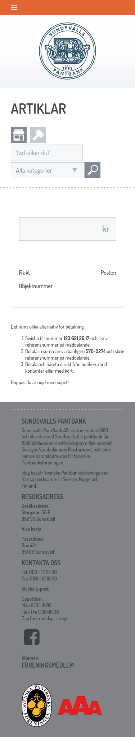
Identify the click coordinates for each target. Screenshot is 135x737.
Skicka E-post (35, 589)
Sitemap (30, 658)
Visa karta (31, 529)
